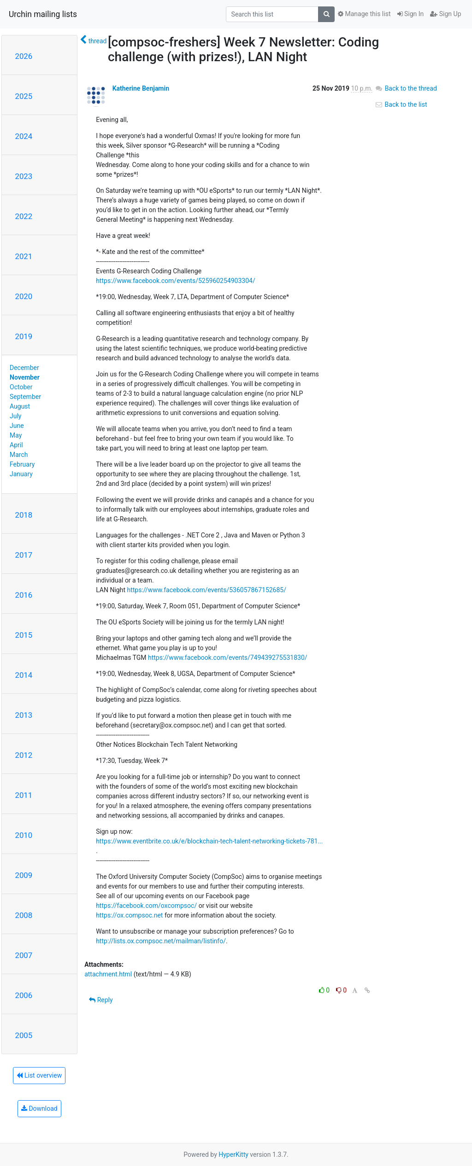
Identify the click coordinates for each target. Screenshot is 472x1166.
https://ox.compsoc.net (129, 915)
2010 (24, 835)
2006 (24, 995)
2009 (24, 875)
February (22, 464)
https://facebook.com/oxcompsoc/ (146, 905)
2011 (24, 795)
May (16, 435)
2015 (24, 635)
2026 (24, 56)
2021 (24, 256)
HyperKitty (233, 1154)
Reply (100, 1000)
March (19, 454)
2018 (24, 515)
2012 (24, 755)
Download (39, 1108)
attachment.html (108, 974)
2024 (24, 136)
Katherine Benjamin (140, 88)
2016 (24, 595)
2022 (24, 216)
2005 (24, 1035)
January (21, 474)
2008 (24, 915)
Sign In (410, 13)
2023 (24, 176)
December (24, 367)
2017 (24, 555)
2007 (24, 955)
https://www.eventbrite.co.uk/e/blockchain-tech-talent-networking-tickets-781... (209, 841)
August (20, 406)
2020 (24, 296)
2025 (24, 96)
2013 (24, 715)
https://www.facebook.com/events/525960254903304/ (175, 280)
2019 (24, 336)
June (17, 425)
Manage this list (364, 13)
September (25, 396)
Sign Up (445, 13)
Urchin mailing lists (43, 14)
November (25, 377)
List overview (39, 1075)
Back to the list (401, 104)
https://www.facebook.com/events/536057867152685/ (206, 590)
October (21, 387)
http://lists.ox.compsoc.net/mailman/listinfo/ (161, 941)
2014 (24, 675)
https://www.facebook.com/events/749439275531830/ (227, 657)
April (16, 445)
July (15, 416)
